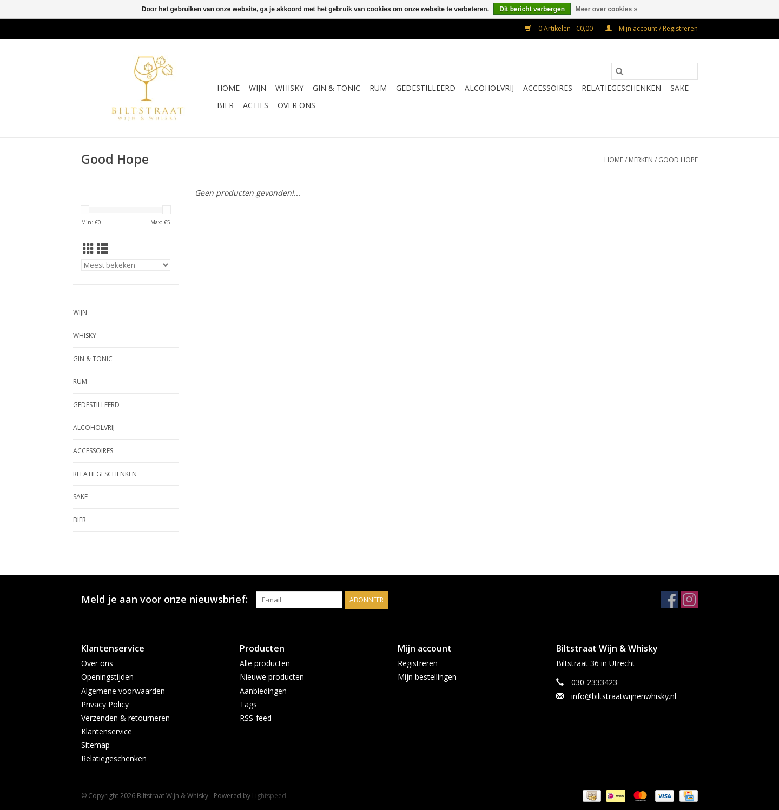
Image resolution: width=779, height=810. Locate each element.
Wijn (257, 88)
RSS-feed (256, 718)
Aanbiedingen (263, 691)
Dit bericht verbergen (532, 9)
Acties (255, 105)
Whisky (289, 88)
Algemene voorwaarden (123, 691)
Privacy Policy (105, 704)
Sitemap (95, 745)
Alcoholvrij (489, 88)
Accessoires (547, 88)
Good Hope (678, 159)
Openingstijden (107, 677)
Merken (641, 159)
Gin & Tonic (336, 88)
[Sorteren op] (125, 265)
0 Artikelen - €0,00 (560, 28)
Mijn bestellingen (427, 677)
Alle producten (265, 663)
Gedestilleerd (425, 88)
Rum (378, 88)
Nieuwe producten (272, 677)
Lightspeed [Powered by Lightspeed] (269, 795)
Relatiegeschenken (621, 88)
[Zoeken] (654, 71)
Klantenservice (106, 731)
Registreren (418, 663)
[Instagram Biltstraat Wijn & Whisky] (689, 599)
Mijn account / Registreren (651, 28)
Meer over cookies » (606, 9)
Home (228, 88)
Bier (225, 105)
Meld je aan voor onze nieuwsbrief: (164, 599)
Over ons (296, 105)
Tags (248, 704)
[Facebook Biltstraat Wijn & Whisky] (669, 599)
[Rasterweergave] (88, 248)
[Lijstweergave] (102, 248)
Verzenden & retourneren (125, 718)
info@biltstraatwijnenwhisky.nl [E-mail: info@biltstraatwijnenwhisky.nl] (623, 696)
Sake (679, 88)
